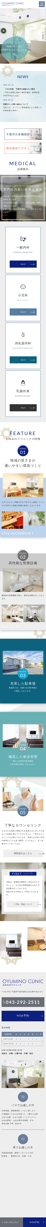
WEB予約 (34, 1222)
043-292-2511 (11, 1222)
